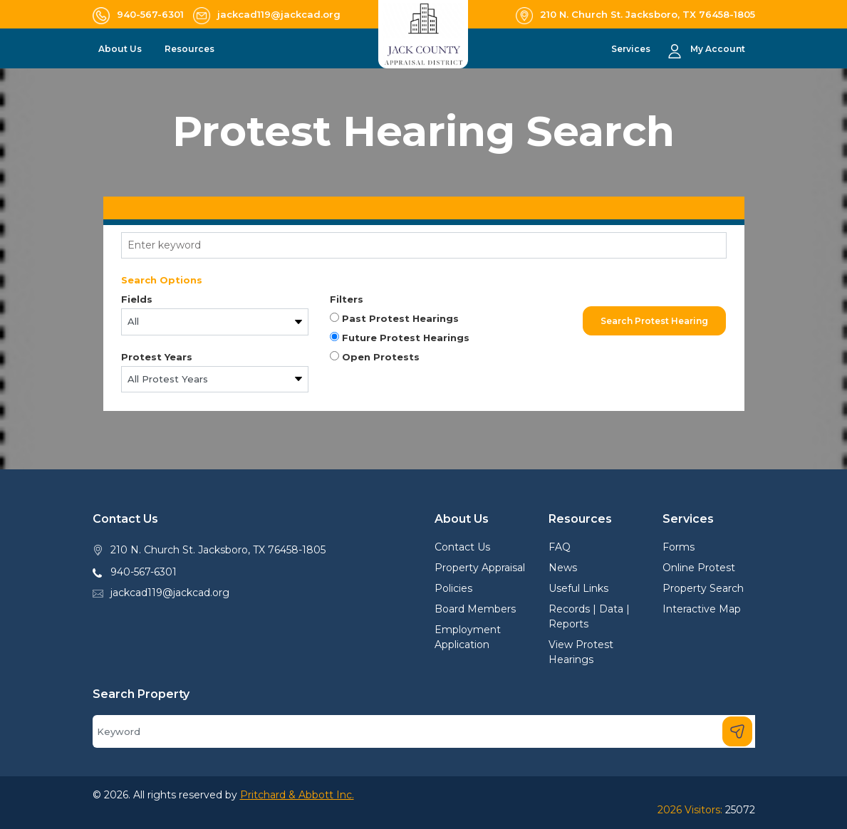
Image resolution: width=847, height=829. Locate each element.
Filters (346, 299)
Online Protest (698, 567)
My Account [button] (717, 48)
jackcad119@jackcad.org (169, 592)
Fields (136, 299)
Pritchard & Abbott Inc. (297, 794)
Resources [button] (191, 48)
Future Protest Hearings (399, 337)
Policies (453, 588)
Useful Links (578, 588)
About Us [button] (121, 48)
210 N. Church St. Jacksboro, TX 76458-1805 (218, 549)
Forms (678, 547)
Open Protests (375, 357)
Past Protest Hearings (394, 318)
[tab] (423, 208)
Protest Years (156, 357)
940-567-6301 (143, 571)
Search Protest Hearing (654, 321)
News (563, 567)
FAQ (560, 547)
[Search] (424, 731)
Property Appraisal (480, 567)
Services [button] (632, 48)
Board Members (475, 609)
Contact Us (462, 547)
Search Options (161, 280)
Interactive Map (701, 609)
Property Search (703, 588)
